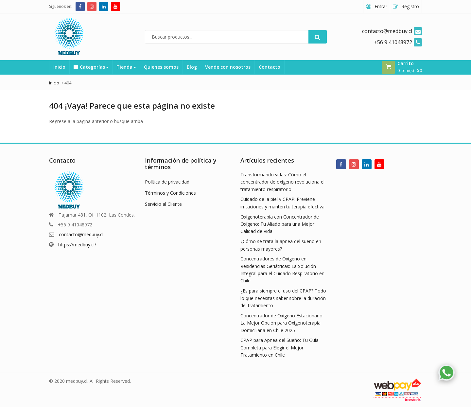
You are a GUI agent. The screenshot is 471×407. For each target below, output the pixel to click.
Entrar (381, 6)
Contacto (269, 67)
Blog (192, 67)
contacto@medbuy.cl (81, 234)
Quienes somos (161, 67)
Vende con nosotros (228, 67)
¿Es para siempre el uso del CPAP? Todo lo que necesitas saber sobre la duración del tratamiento (283, 298)
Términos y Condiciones (170, 193)
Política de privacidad (167, 182)
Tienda (126, 67)
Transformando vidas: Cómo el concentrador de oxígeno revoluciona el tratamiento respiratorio (282, 181)
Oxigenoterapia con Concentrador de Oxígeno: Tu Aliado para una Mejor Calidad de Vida (279, 224)
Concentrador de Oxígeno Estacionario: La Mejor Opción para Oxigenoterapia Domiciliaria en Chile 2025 (281, 322)
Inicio (59, 67)
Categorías (91, 67)
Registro (410, 6)
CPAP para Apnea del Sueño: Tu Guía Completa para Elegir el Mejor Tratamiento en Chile (279, 347)
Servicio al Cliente (163, 204)
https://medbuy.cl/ (77, 244)
